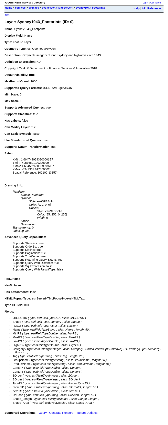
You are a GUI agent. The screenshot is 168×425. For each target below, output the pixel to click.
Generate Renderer (61, 412)
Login (145, 2)
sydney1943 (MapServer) (57, 7)
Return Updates (87, 412)
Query (43, 412)
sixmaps (34, 7)
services (20, 7)
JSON (7, 15)
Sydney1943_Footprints (90, 7)
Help (137, 8)
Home (8, 7)
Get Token (155, 2)
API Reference (151, 8)
